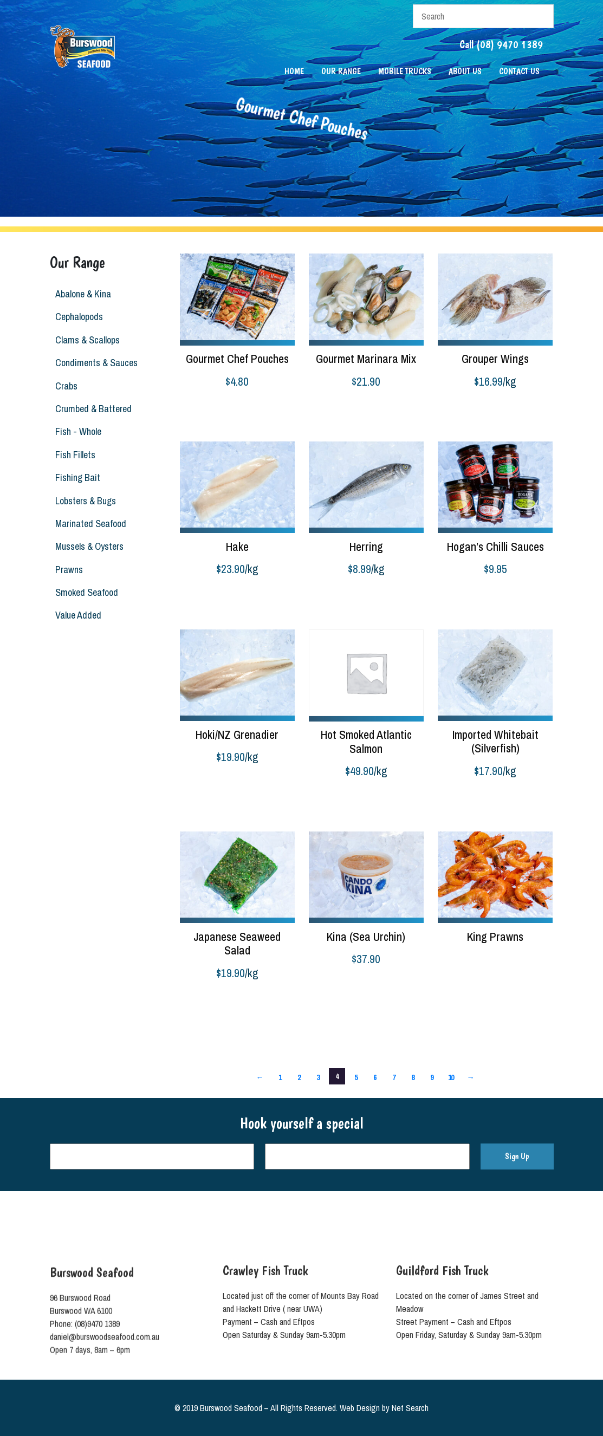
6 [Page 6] (375, 1077)
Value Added (78, 615)
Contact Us (519, 71)
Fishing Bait (77, 477)
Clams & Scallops (87, 340)
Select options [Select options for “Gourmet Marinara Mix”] (333, 409)
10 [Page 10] (451, 1077)
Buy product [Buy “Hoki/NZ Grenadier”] (199, 785)
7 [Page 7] (393, 1077)
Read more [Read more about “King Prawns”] (456, 958)
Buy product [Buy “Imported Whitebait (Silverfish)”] (457, 798)
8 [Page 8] (412, 1077)
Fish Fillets (75, 455)
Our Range (341, 71)
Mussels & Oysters (89, 546)
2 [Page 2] (299, 1077)
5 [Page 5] (356, 1077)
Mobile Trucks (404, 71)
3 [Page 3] (318, 1077)
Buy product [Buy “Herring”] (328, 597)
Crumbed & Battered (93, 408)
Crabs (66, 386)
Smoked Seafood (86, 592)
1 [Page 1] (280, 1077)
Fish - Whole (78, 431)
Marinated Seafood (90, 523)
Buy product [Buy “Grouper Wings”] (457, 409)
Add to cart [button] (456, 597)
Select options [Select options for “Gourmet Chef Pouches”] (204, 409)
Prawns (68, 569)
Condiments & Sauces (96, 362)
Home (294, 71)
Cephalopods (78, 316)
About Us (465, 71)
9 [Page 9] (431, 1077)
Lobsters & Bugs (85, 501)
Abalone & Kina (83, 294)
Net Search (410, 1408)
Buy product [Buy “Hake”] (199, 597)
